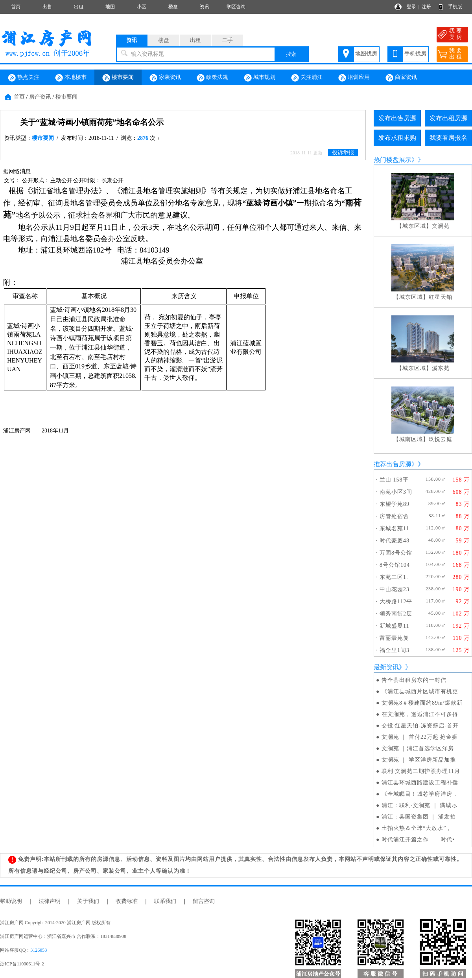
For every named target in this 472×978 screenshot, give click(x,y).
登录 (411, 6)
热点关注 (23, 78)
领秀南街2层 (396, 614)
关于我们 (88, 901)
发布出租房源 (448, 118)
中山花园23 (394, 589)
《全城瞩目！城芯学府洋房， (420, 794)
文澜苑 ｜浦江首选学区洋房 (418, 748)
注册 (426, 6)
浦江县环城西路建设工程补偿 (420, 783)
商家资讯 (401, 78)
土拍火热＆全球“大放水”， (417, 828)
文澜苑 (441, 226)
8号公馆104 (395, 565)
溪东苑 (441, 368)
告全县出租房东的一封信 (414, 680)
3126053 (38, 950)
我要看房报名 (448, 137)
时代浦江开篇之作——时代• (418, 839)
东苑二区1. (394, 577)
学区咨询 (236, 6)
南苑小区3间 (396, 492)
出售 (47, 6)
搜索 (291, 54)
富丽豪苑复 (394, 638)
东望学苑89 (394, 504)
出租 (78, 6)
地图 (110, 6)
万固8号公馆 (396, 553)
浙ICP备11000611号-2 (22, 964)
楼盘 (173, 6)
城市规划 (259, 78)
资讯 (204, 6)
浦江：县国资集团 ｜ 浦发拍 (419, 817)
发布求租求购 (397, 137)
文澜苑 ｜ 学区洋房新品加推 (419, 760)
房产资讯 (40, 97)
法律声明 (50, 901)
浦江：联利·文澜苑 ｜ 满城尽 (420, 805)
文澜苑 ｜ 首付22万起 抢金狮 (420, 737)
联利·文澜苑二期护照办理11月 (421, 771)
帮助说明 (11, 901)
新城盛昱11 (394, 626)
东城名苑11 (394, 528)
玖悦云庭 (440, 439)
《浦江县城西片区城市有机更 (420, 691)
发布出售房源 (397, 118)
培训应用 (354, 78)
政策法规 (212, 78)
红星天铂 (440, 297)
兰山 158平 (394, 480)
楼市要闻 (118, 78)
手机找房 (415, 54)
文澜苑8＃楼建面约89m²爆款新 (422, 703)
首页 (15, 6)
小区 (141, 6)
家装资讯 (165, 78)
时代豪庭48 (394, 541)
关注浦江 (307, 78)
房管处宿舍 (394, 516)
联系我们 (165, 901)
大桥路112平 (396, 601)
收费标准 (127, 901)
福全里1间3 (394, 650)
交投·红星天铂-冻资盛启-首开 (420, 726)
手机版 (455, 6)
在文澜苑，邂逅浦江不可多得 (420, 714)
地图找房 (366, 54)
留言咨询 (204, 901)
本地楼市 (71, 78)
